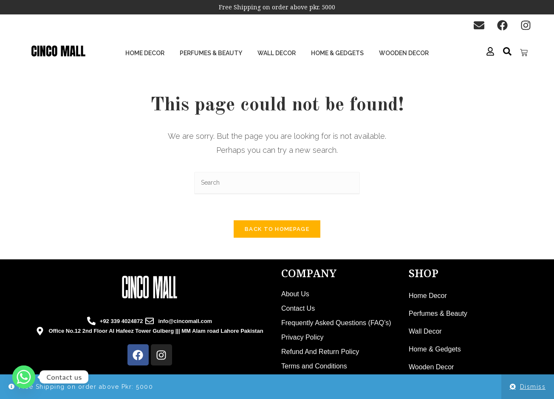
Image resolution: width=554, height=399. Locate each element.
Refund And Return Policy (320, 351)
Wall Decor (276, 53)
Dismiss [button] (533, 386)
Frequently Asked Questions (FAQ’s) (336, 322)
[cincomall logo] (149, 287)
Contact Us (298, 308)
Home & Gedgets (337, 53)
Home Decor (144, 53)
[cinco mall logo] (58, 51)
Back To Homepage (277, 229)
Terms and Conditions (314, 366)
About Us (295, 294)
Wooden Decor (404, 53)
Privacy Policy (302, 337)
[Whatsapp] (23, 376)
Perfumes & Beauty (211, 53)
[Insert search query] (277, 183)
